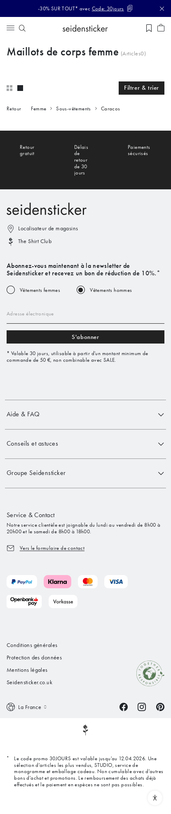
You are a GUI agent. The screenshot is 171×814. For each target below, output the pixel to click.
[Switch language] (27, 707)
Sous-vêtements (73, 108)
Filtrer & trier (141, 87)
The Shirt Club (35, 241)
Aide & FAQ (85, 414)
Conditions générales (32, 645)
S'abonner (85, 337)
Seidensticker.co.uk (29, 682)
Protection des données (34, 657)
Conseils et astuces (85, 444)
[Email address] (85, 314)
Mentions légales (27, 669)
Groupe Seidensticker (85, 473)
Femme (38, 108)
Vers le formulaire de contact (52, 548)
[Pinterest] (160, 706)
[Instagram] (142, 706)
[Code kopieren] (112, 8)
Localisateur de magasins (48, 228)
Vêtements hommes (111, 290)
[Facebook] (123, 706)
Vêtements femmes (40, 290)
